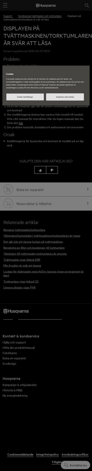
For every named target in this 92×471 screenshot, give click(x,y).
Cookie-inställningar (25, 96)
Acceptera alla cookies (65, 96)
